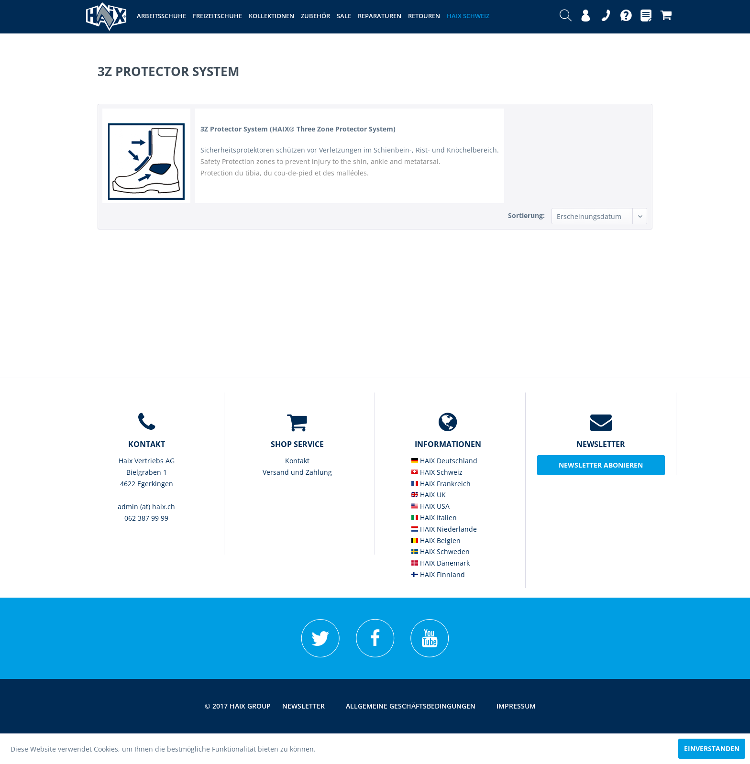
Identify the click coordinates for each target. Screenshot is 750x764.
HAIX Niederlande (444, 529)
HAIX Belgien (436, 540)
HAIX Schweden (440, 551)
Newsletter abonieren (601, 464)
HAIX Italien (434, 517)
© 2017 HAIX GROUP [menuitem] (238, 705)
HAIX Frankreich (441, 483)
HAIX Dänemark (440, 563)
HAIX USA (430, 506)
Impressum (516, 705)
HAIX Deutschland (444, 460)
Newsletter (303, 705)
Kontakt (297, 460)
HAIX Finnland (438, 574)
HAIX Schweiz (437, 472)
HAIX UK (428, 494)
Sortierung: (526, 215)
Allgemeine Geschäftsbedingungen (410, 705)
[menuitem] (566, 16)
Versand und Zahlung (297, 472)
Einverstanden (711, 748)
